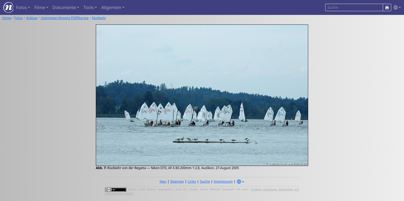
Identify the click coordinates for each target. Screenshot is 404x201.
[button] (396, 7)
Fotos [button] (21, 7)
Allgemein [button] (111, 7)
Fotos (19, 18)
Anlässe (31, 18)
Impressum (223, 181)
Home (6, 18)
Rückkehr (99, 18)
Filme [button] (39, 7)
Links (192, 181)
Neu (163, 181)
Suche (205, 181)
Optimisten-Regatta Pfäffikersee (65, 18)
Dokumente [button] (64, 7)
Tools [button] (88, 7)
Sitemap (177, 181)
